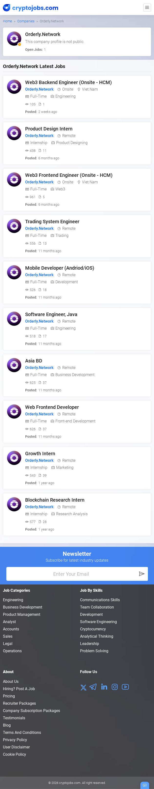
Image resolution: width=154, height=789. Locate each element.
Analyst (9, 621)
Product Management (21, 614)
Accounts (11, 629)
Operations (12, 651)
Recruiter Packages (19, 703)
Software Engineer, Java (51, 314)
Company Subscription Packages (31, 710)
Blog (7, 725)
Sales (7, 636)
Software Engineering (98, 621)
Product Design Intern (48, 129)
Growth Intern (40, 453)
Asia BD (33, 361)
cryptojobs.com (70, 783)
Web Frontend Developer (52, 407)
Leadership (89, 643)
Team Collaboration (97, 607)
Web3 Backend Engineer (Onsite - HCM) (68, 82)
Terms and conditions (22, 732)
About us (11, 681)
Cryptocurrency (93, 629)
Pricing (9, 696)
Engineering (13, 600)
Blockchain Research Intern (54, 500)
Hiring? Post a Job (19, 688)
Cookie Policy (14, 754)
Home (7, 21)
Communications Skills (100, 600)
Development (91, 614)
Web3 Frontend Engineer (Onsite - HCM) (69, 175)
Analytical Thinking (96, 636)
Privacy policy (15, 740)
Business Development (22, 607)
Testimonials (14, 718)
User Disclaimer (16, 747)
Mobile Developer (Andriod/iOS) (59, 268)
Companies (25, 21)
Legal (7, 643)
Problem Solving (94, 651)
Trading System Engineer (52, 221)
